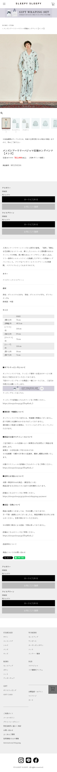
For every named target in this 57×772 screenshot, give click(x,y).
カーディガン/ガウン (35, 645)
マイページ (32, 696)
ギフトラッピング (9, 690)
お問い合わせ (8, 730)
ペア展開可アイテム (35, 670)
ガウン (5, 670)
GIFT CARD (8, 694)
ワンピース (32, 641)
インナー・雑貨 (34, 653)
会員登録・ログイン (35, 691)
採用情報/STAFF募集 (11, 738)
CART (53, 4)
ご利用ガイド (8, 713)
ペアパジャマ (33, 665)
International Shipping (12, 743)
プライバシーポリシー (11, 722)
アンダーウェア (9, 678)
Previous (2, 71)
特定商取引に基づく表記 (12, 726)
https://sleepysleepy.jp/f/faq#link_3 (18, 467)
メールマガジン (9, 717)
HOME (5, 25)
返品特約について (10, 544)
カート (30, 700)
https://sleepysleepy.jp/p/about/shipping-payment (24, 496)
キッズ (5, 653)
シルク (5, 645)
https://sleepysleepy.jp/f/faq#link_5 (18, 403)
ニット (30, 649)
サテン (5, 637)
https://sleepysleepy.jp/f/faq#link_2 (18, 535)
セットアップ (33, 637)
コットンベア (8, 641)
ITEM (11, 25)
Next (55, 71)
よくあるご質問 (9, 734)
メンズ (5, 649)
